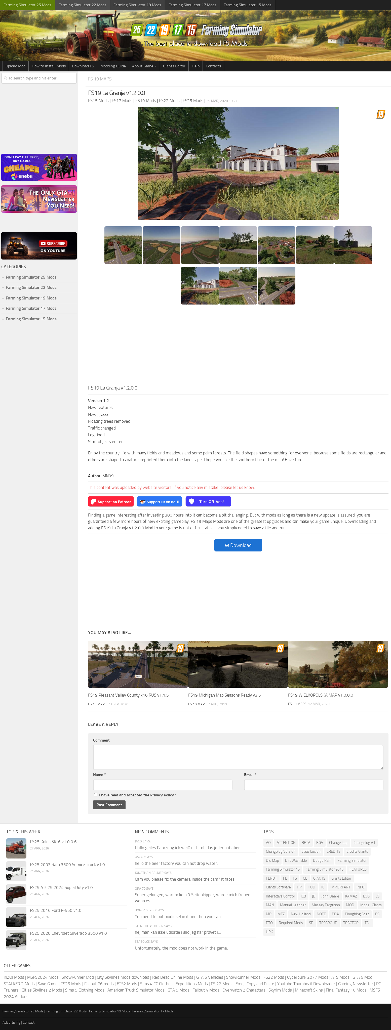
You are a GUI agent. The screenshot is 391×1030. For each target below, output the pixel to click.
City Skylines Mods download (123, 976)
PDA (335, 914)
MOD (350, 905)
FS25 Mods (71, 983)
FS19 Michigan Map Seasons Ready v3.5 (224, 694)
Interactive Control (280, 896)
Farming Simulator (352, 860)
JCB (303, 896)
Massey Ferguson (326, 905)
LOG (366, 896)
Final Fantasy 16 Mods (346, 989)
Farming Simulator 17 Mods (31, 308)
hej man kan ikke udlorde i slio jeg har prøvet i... (178, 931)
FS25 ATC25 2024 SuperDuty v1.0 (61, 887)
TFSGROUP (328, 922)
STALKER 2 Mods (19, 983)
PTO (269, 922)
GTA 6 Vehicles (209, 976)
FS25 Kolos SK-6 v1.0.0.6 (53, 841)
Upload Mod (15, 66)
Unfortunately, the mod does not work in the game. (181, 947)
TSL (367, 922)
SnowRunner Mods (243, 976)
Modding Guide (113, 66)
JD (314, 896)
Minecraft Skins (309, 989)
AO (268, 842)
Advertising (11, 1022)
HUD (311, 887)
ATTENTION (286, 842)
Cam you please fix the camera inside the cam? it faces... (186, 878)
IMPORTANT (340, 887)
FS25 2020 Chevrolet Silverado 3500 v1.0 (68, 932)
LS (377, 896)
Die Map (272, 860)
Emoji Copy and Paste (255, 983)
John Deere (330, 896)
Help (196, 66)
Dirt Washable (296, 860)
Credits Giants (357, 851)
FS (295, 878)
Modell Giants (371, 905)
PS (377, 914)
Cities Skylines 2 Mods (42, 989)
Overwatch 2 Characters (243, 989)
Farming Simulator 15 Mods (31, 318)
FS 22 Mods (221, 983)
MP (268, 914)
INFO (361, 887)
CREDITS (333, 851)
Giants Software (278, 887)
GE (305, 878)
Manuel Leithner (293, 905)
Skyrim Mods (280, 989)
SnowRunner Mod (78, 976)
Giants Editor (174, 66)
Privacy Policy (162, 794)
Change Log (338, 842)
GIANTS (319, 878)
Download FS (83, 66)
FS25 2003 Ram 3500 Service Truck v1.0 (67, 864)
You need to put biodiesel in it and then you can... (179, 916)
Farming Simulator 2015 (324, 869)
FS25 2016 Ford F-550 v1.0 (56, 910)
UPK (269, 931)
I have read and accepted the (135, 794)
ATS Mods (340, 976)
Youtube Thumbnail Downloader (306, 983)
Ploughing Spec (357, 914)
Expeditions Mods (192, 983)
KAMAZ (351, 896)
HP (299, 887)
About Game (142, 66)
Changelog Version (280, 851)
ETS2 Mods (127, 983)
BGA (319, 842)
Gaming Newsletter (355, 983)
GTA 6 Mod (362, 976)
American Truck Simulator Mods (136, 989)
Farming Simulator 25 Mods (31, 277)
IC (322, 887)
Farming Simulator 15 (283, 869)
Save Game (48, 983)
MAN (270, 905)
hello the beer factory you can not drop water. (176, 863)
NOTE (321, 914)
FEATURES (358, 869)
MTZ (281, 914)
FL (285, 878)
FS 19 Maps (100, 79)
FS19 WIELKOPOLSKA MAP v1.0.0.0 (320, 694)
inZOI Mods (14, 976)
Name (99, 774)
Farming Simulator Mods (27, 5)
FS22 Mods (273, 976)
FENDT (271, 878)
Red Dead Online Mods (172, 976)
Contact (28, 1022)
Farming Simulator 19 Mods (31, 298)
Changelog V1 (364, 842)
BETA (306, 842)
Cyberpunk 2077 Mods (307, 976)
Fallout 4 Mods (205, 989)
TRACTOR (351, 922)
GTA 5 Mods (178, 989)
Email (250, 774)
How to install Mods (49, 66)
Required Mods (291, 922)
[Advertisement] (238, 346)
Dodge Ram (322, 860)
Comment (101, 740)
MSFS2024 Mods (43, 976)
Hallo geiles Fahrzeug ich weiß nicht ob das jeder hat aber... (189, 847)
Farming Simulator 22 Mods (31, 287)
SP (311, 922)
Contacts (213, 66)
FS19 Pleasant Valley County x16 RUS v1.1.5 (128, 694)
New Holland (301, 914)
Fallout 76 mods (99, 983)
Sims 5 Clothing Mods (84, 989)
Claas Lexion (311, 851)
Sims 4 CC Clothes (156, 983)
